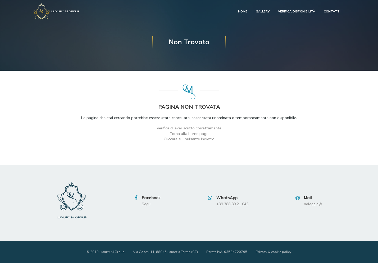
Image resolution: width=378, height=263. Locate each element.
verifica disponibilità (296, 11)
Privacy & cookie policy (274, 251)
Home (242, 11)
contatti (332, 11)
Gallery (263, 11)
